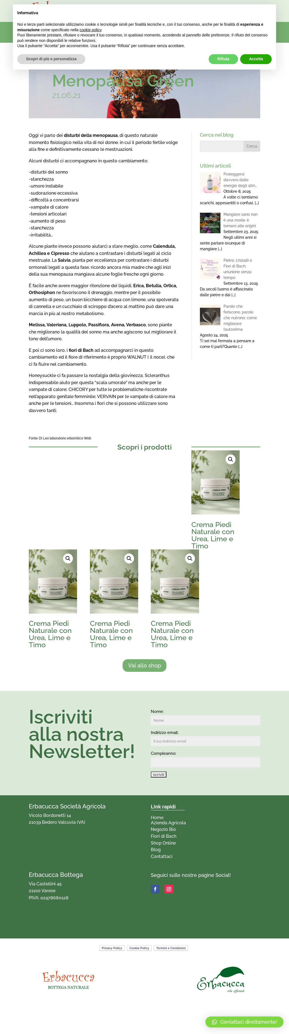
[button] (231, 459)
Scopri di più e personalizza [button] (51, 59)
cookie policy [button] (90, 30)
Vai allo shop (144, 665)
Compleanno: (163, 753)
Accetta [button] (256, 59)
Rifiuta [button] (223, 59)
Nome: (157, 711)
